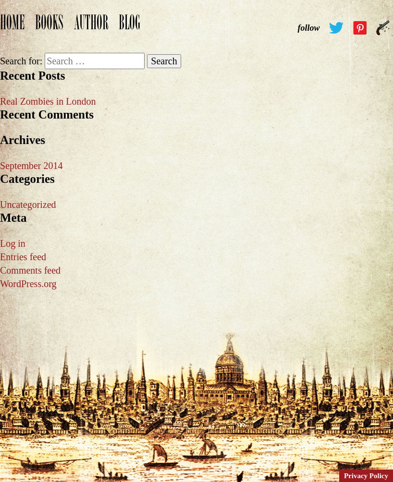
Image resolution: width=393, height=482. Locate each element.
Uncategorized (28, 204)
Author (91, 27)
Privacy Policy (366, 476)
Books (49, 27)
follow (308, 28)
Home (12, 27)
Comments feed (30, 270)
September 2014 (31, 165)
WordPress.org (28, 283)
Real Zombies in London (48, 101)
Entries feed (23, 257)
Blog (129, 27)
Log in (12, 243)
